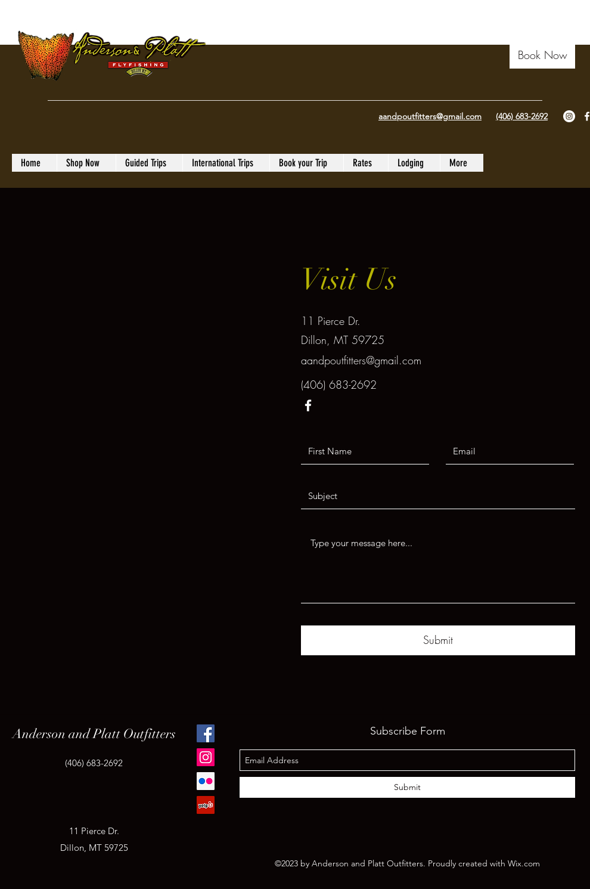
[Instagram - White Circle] (569, 116)
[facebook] (308, 405)
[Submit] (438, 640)
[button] (542, 55)
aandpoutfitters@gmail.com (361, 360)
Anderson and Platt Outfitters (94, 734)
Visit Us (349, 279)
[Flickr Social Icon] (206, 781)
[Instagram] (206, 757)
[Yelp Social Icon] (206, 805)
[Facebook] (206, 733)
